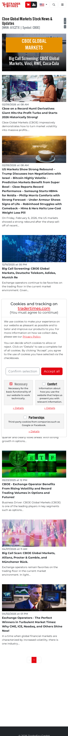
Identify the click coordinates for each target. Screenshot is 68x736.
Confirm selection (22, 371)
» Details (18, 408)
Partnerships (36, 418)
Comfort (52, 384)
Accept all (52, 371)
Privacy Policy (32, 336)
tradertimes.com (34, 308)
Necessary (21, 384)
